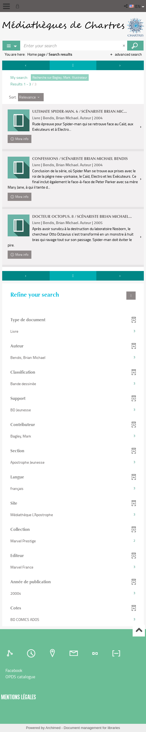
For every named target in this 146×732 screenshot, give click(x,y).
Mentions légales (18, 697)
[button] (126, 6)
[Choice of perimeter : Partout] (11, 45)
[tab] (10, 653)
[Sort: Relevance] (31, 97)
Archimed (53, 728)
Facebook (13, 670)
